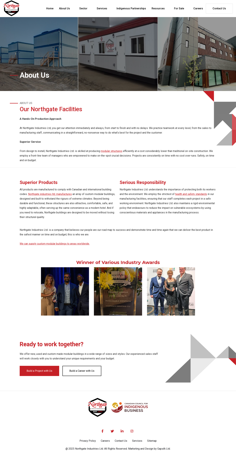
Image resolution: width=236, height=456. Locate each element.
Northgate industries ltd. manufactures (50, 194)
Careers (105, 440)
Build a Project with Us (39, 370)
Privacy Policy (87, 440)
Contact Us (219, 8)
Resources (158, 8)
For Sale (179, 8)
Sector (83, 8)
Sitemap (152, 440)
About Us (64, 8)
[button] (66, 8)
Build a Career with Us (81, 370)
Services (102, 8)
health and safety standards (191, 194)
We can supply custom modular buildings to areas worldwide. (55, 243)
